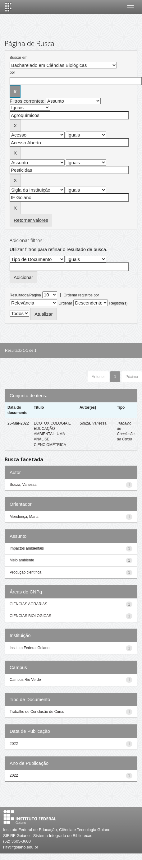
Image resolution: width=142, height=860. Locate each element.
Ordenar (65, 303)
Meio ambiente (22, 560)
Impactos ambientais (27, 548)
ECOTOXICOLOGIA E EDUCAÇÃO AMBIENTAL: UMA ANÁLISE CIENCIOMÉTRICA (52, 434)
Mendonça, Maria (24, 516)
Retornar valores (31, 220)
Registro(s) (118, 303)
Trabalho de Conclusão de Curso (37, 711)
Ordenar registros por (81, 295)
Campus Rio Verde (25, 679)
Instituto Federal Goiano (29, 648)
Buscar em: (19, 57)
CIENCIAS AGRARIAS (28, 604)
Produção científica (25, 572)
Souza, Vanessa (93, 423)
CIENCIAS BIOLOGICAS (30, 616)
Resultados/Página (25, 295)
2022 (14, 743)
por (12, 72)
